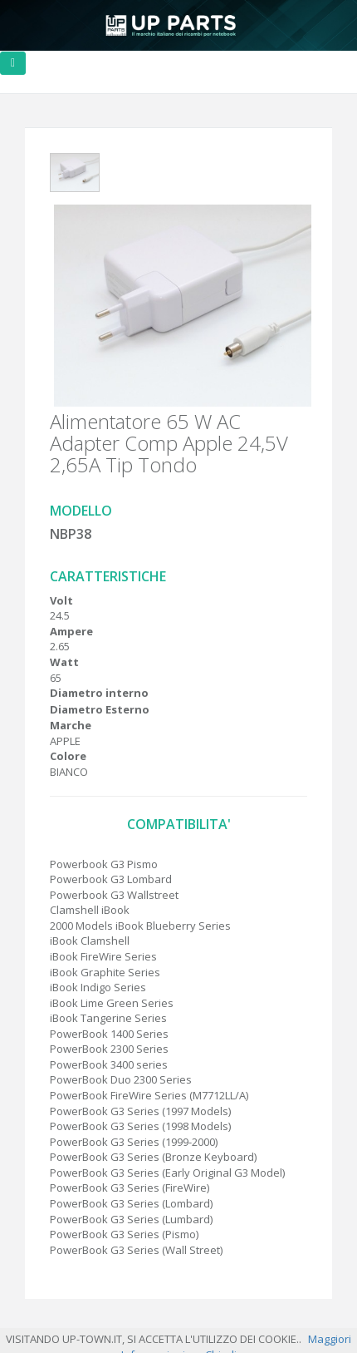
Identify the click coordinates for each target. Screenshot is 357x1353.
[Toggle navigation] (13, 63)
